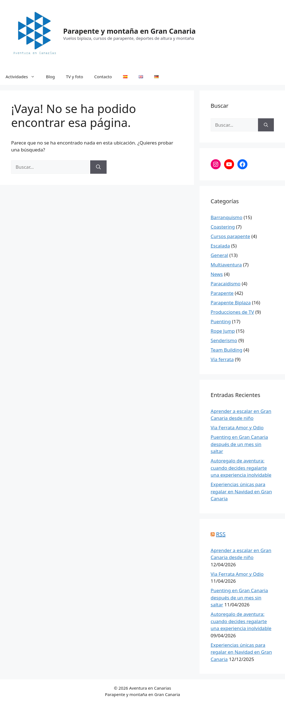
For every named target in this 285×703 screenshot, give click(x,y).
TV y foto (74, 76)
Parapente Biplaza (231, 302)
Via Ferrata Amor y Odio (237, 427)
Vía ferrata (222, 359)
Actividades (23, 76)
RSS (220, 534)
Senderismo (224, 340)
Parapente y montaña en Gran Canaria (129, 31)
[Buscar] (98, 167)
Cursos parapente (230, 236)
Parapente (222, 293)
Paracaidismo (225, 283)
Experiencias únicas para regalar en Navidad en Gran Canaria (241, 491)
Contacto (103, 76)
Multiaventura (226, 264)
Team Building (226, 350)
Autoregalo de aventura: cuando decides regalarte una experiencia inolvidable (241, 467)
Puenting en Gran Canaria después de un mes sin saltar (239, 444)
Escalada (220, 246)
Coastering (223, 227)
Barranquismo (226, 217)
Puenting (221, 321)
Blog (50, 76)
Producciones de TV (232, 312)
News (217, 274)
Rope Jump (223, 331)
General (219, 255)
